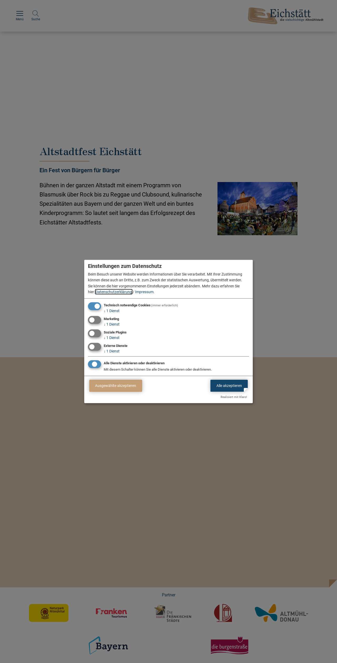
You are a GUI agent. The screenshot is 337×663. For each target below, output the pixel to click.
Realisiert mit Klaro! (234, 397)
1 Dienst (112, 311)
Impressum (144, 292)
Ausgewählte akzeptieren (115, 386)
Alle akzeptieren (229, 386)
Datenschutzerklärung (114, 292)
